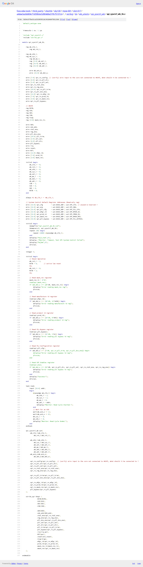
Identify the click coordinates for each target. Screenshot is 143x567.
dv (76, 14)
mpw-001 (66, 11)
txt (133, 563)
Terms (25, 563)
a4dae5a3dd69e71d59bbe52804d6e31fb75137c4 (39, 14)
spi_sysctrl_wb (98, 14)
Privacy (19, 563)
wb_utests (84, 14)
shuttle (48, 11)
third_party (37, 11)
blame (74, 19)
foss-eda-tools (23, 11)
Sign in (138, 3)
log (68, 19)
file (62, 19)
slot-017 (77, 11)
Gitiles (13, 563)
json (139, 563)
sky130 (57, 11)
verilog (69, 14)
